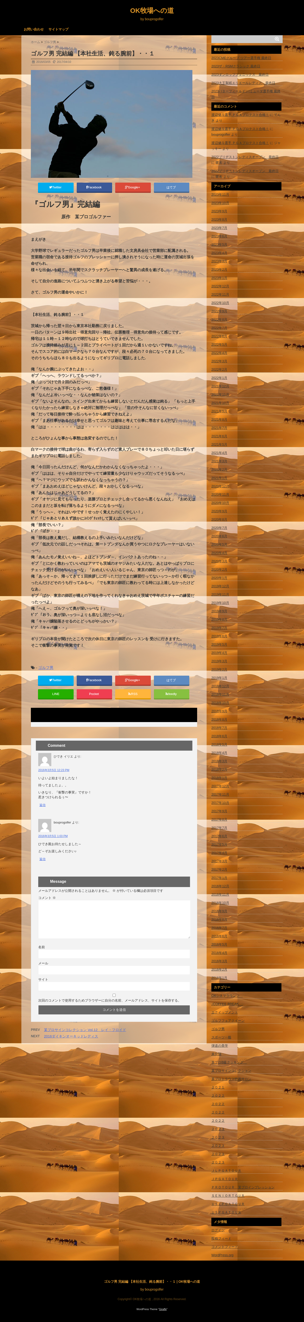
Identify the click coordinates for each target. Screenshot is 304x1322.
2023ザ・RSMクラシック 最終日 (235, 66)
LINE (55, 699)
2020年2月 (219, 569)
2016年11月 (220, 894)
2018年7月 (219, 728)
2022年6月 (219, 336)
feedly (171, 699)
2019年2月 (219, 669)
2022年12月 (220, 286)
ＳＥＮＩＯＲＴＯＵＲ (228, 1195)
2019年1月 (219, 678)
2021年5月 (219, 444)
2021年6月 (219, 436)
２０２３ (218, 1129)
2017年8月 (219, 819)
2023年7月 (219, 228)
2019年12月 (220, 586)
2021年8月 (219, 419)
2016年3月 (219, 961)
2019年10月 (220, 603)
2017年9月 (219, 811)
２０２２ (218, 1096)
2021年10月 (220, 403)
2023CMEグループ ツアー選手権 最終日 (241, 58)
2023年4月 (219, 253)
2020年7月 (219, 528)
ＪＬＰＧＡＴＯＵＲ (226, 1170)
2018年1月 (219, 778)
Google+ (133, 188)
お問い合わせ (34, 29)
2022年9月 (219, 311)
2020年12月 (220, 486)
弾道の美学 (219, 1046)
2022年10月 (220, 303)
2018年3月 (219, 761)
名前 (41, 953)
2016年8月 (219, 919)
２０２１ (218, 1087)
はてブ (171, 188)
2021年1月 (219, 478)
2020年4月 (219, 553)
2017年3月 (219, 861)
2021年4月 (219, 453)
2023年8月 (219, 219)
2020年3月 (219, 561)
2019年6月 (219, 636)
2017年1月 (219, 878)
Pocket (94, 699)
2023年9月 (219, 211)
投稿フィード (221, 1238)
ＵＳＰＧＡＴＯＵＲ (226, 1212)
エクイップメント (224, 1012)
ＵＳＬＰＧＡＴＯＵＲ (228, 1204)
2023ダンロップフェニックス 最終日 (240, 74)
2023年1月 (219, 278)
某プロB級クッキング (229, 1062)
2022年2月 (219, 369)
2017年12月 (220, 786)
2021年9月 (219, 411)
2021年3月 (219, 461)
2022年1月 (219, 378)
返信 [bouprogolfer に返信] (42, 865)
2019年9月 (219, 611)
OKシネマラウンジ (227, 996)
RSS (133, 699)
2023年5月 (219, 244)
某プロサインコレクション (231, 1071)
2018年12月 (220, 686)
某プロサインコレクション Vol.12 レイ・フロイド (85, 1036)
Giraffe (163, 1309)
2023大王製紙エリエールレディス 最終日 (243, 83)
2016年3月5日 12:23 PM (53, 776)
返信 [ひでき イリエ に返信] (42, 811)
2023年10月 (220, 203)
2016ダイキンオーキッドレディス (71, 1042)
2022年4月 (219, 353)
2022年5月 (219, 344)
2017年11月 (220, 794)
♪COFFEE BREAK (227, 1004)
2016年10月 (220, 903)
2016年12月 (220, 886)
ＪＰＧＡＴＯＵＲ (224, 1179)
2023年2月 (219, 269)
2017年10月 (220, 803)
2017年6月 (219, 836)
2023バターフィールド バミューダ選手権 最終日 (245, 94)
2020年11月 (220, 494)
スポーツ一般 (221, 1037)
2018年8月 (219, 719)
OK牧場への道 (152, 10)
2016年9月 (219, 911)
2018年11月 (220, 694)
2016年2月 (219, 969)
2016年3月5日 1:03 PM (53, 842)
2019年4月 (219, 653)
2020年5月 (219, 544)
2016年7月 (219, 928)
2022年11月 (220, 294)
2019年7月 (219, 628)
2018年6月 (219, 736)
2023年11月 (220, 194)
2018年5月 (219, 744)
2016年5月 (219, 944)
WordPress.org (222, 1255)
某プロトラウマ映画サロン (231, 1079)
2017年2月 (219, 869)
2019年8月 (219, 619)
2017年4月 (219, 853)
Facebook (94, 188)
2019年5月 (219, 644)
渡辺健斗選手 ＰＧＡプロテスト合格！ (240, 115)
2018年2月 (219, 769)
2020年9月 (219, 511)
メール (43, 969)
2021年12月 (220, 386)
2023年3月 (219, 261)
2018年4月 (219, 753)
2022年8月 (219, 319)
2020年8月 (219, 519)
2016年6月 (219, 936)
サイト (43, 986)
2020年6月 (219, 536)
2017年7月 (219, 828)
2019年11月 (220, 594)
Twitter (56, 188)
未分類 (216, 1054)
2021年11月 (220, 394)
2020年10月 (220, 503)
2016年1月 (219, 978)
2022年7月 (219, 328)
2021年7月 (219, 428)
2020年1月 (219, 578)
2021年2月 (219, 469)
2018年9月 (219, 711)
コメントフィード (224, 1247)
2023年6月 (219, 236)
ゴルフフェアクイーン (228, 1021)
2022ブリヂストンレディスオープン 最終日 (245, 157)
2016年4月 (219, 953)
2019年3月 (219, 661)
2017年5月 (219, 844)
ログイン (218, 1230)
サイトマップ (58, 29)
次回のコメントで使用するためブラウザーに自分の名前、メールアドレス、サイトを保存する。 (109, 1006)
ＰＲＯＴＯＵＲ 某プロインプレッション (243, 1187)
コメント (47, 904)
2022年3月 (219, 361)
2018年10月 (220, 703)
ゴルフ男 (45, 670)
